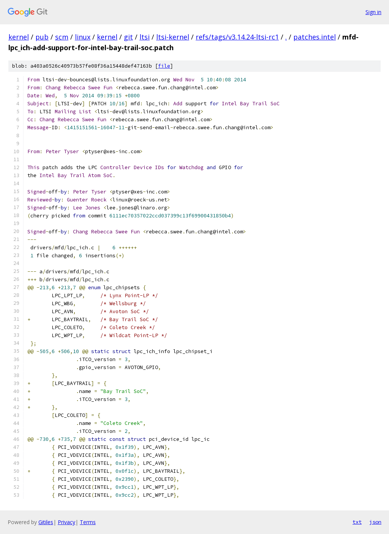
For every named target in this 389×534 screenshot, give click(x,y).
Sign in (373, 12)
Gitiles (45, 522)
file (164, 66)
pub (42, 36)
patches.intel (314, 36)
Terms (88, 522)
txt (357, 521)
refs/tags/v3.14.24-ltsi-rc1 (237, 36)
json (375, 521)
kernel (18, 36)
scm (61, 36)
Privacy (66, 522)
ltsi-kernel (172, 36)
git (128, 36)
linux (82, 36)
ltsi (144, 36)
